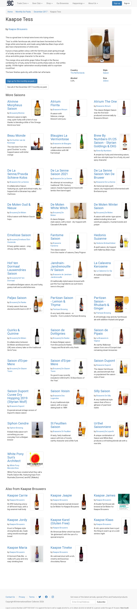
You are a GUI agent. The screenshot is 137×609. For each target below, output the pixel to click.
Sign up (117, 3)
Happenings (78, 3)
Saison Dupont (104, 361)
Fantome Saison (57, 236)
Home (10, 12)
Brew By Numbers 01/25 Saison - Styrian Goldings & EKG (105, 141)
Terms (32, 597)
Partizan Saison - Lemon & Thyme (62, 301)
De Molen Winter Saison (106, 206)
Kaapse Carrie (17, 495)
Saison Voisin (60, 391)
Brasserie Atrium (60, 109)
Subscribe (101, 602)
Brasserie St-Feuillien (62, 431)
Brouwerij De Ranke (18, 302)
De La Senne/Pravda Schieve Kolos (17, 174)
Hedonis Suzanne (100, 236)
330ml (105, 81)
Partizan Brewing (60, 309)
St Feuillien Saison (58, 425)
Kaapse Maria (17, 547)
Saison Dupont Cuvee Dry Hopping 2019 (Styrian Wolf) (17, 396)
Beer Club (37, 3)
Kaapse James (104, 495)
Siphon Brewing (16, 428)
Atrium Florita (56, 103)
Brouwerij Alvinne (17, 113)
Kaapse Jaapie (61, 495)
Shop (49, 3)
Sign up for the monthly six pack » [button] (21, 81)
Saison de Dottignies (58, 331)
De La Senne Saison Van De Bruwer (104, 174)
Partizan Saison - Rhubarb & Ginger (101, 303)
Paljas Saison (16, 298)
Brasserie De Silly (103, 396)
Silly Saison (102, 391)
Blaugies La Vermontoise (60, 137)
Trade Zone (22, 3)
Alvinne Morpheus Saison (14, 105)
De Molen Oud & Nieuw (19, 206)
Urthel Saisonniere (102, 425)
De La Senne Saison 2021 (60, 172)
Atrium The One (105, 101)
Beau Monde (16, 135)
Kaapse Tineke (61, 547)
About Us (93, 3)
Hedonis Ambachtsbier (106, 243)
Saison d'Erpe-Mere (17, 362)
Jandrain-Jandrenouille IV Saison (61, 266)
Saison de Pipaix (101, 331)
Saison (106, 73)
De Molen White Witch (59, 206)
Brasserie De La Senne (19, 182)
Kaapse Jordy (17, 520)
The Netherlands (78, 73)
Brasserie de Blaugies (62, 144)
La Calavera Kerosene (102, 264)
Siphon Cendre (18, 423)
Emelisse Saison (19, 235)
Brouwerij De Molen (18, 212)
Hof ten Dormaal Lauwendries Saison (16, 268)
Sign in (127, 3)
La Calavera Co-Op (104, 271)
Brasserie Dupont (103, 365)
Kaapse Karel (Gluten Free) (60, 521)
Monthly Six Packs (23, 12)
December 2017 (40, 12)
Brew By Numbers (103, 151)
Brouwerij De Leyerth (105, 431)
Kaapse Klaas (103, 520)
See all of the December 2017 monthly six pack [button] (27, 87)
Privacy (22, 597)
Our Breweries (63, 3)
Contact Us (10, 597)
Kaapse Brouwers (18, 29)
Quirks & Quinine (13, 331)
